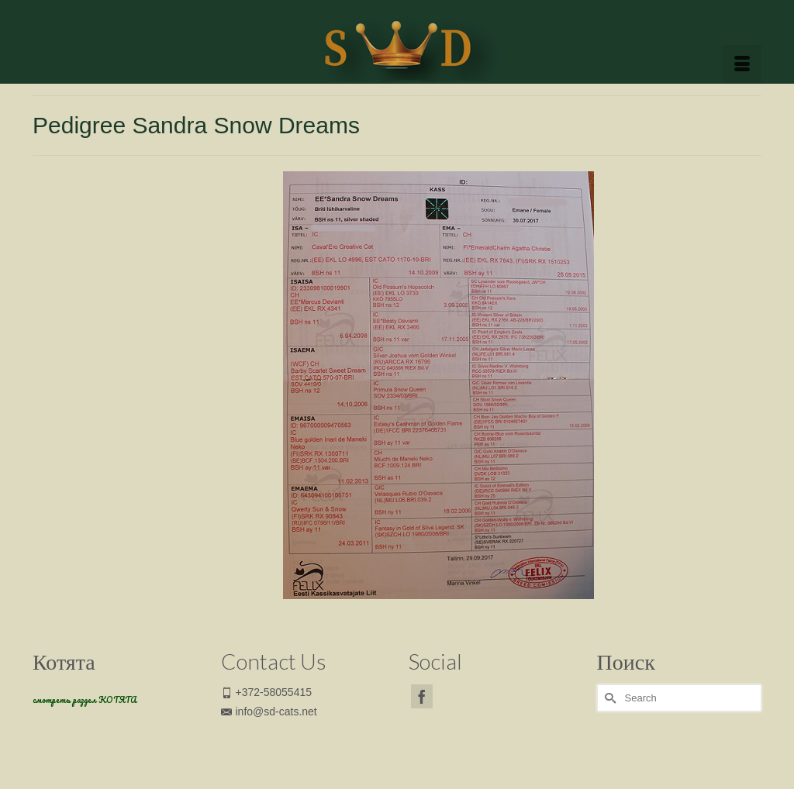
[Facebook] (422, 696)
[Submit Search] (608, 697)
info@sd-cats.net (269, 711)
